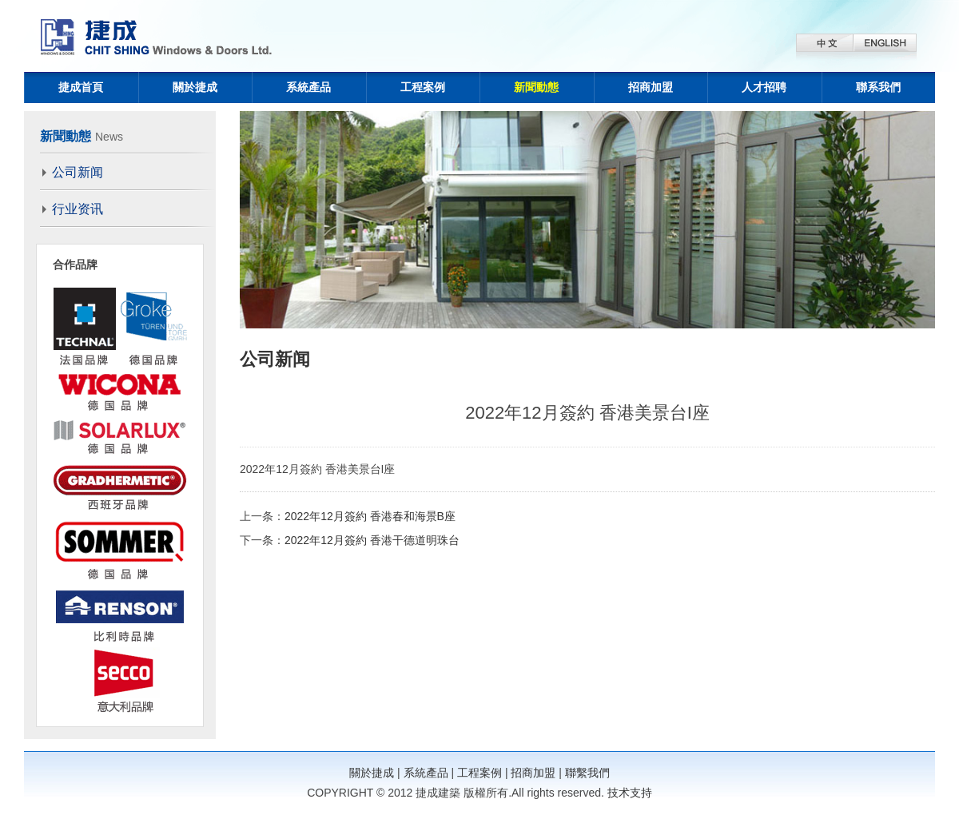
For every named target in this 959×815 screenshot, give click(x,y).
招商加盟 (650, 87)
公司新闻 (77, 172)
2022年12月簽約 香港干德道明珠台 (372, 540)
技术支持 (629, 792)
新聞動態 (536, 87)
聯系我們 (878, 87)
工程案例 (422, 87)
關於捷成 (195, 87)
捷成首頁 (80, 87)
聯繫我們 (587, 772)
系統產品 (308, 87)
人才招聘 (764, 87)
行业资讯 (77, 209)
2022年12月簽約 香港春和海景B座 (370, 516)
